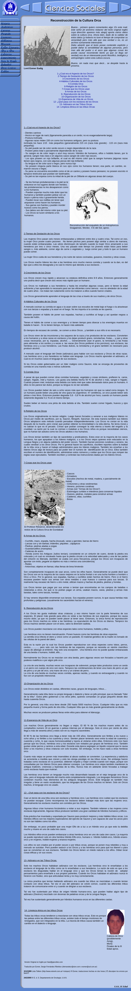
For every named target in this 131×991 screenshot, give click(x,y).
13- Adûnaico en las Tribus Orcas (76, 104)
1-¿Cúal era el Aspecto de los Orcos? (75, 73)
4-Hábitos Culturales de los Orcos (75, 81)
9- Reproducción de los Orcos (75, 94)
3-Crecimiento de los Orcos (75, 78)
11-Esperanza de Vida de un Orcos (76, 99)
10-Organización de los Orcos (76, 96)
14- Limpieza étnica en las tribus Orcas (76, 107)
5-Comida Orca (75, 84)
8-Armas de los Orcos (75, 91)
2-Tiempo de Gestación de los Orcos (76, 76)
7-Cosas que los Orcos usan (76, 89)
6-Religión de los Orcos (75, 86)
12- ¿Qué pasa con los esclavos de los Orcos (75, 101)
